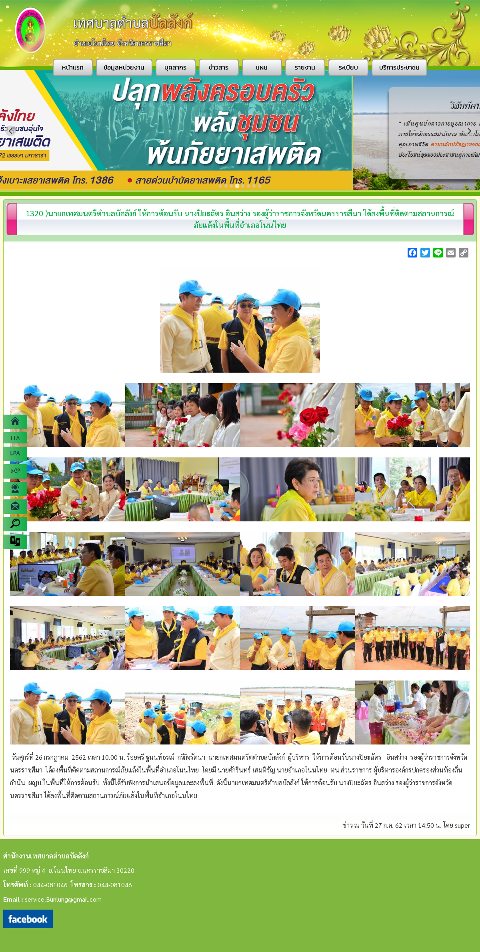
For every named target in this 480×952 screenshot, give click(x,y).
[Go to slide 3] (231, 186)
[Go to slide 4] (237, 186)
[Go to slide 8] (259, 186)
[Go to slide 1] (220, 186)
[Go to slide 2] (226, 186)
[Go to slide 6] (248, 186)
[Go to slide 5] (242, 186)
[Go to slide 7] (254, 186)
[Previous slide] (10, 131)
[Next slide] (469, 131)
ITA (15, 437)
